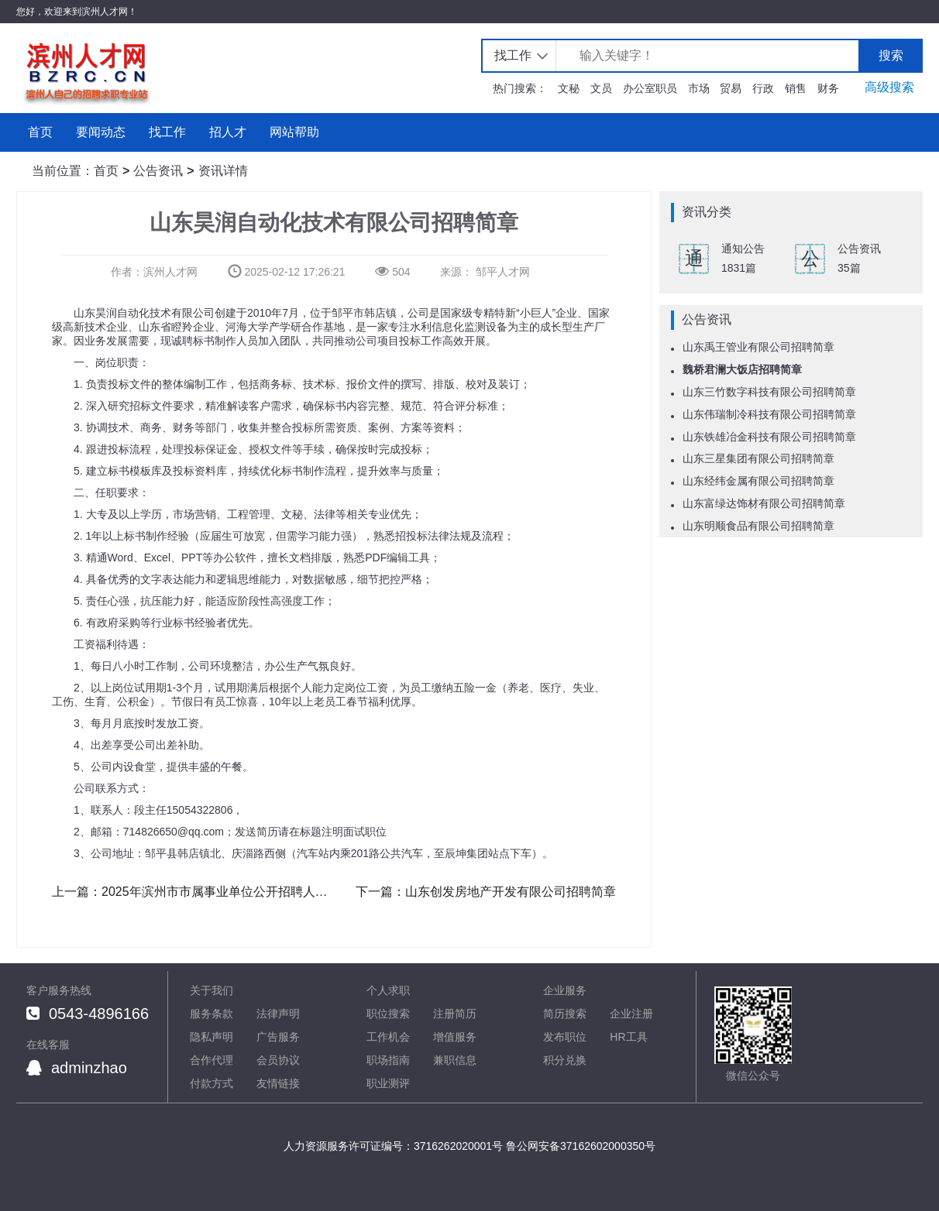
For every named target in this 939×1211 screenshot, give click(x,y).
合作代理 (211, 1060)
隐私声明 (211, 1037)
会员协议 (278, 1060)
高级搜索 (889, 87)
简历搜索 (564, 1013)
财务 (828, 88)
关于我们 (211, 990)
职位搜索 (388, 1013)
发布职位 (564, 1037)
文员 (601, 88)
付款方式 (211, 1083)
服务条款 (211, 1013)
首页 (40, 132)
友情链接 (278, 1083)
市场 (699, 88)
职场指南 (388, 1060)
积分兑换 (564, 1060)
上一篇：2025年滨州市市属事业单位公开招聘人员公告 (191, 891)
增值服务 (454, 1037)
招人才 (227, 132)
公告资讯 (158, 170)
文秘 (569, 88)
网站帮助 (294, 132)
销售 (796, 88)
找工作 (512, 55)
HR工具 (628, 1037)
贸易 (730, 88)
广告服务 (278, 1037)
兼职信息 (454, 1060)
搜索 (891, 55)
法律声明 (278, 1013)
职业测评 (388, 1083)
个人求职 (388, 990)
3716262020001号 (458, 1146)
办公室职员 (650, 88)
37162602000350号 (607, 1146)
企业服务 (564, 990)
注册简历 (454, 1013)
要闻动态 (101, 132)
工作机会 (388, 1037)
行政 (763, 88)
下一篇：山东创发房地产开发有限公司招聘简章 (486, 891)
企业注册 (631, 1013)
